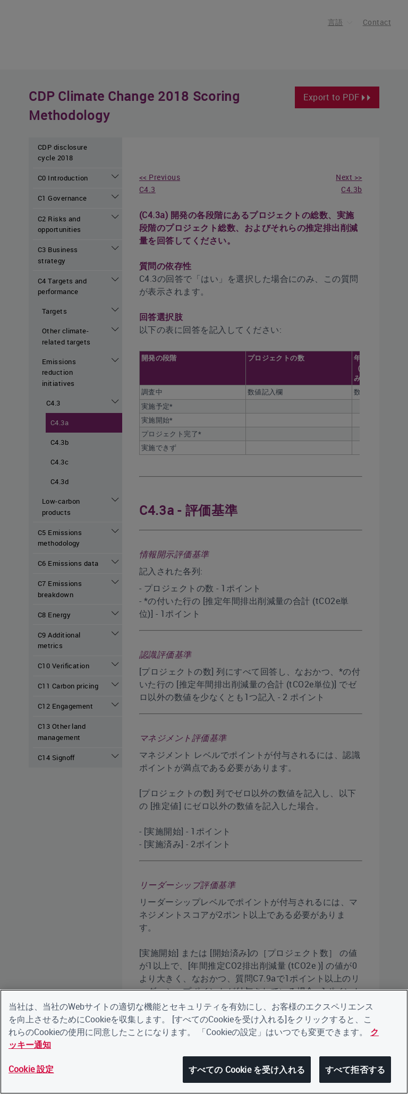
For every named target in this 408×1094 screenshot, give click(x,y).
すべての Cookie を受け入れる (247, 1070)
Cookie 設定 (31, 1069)
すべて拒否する (355, 1070)
